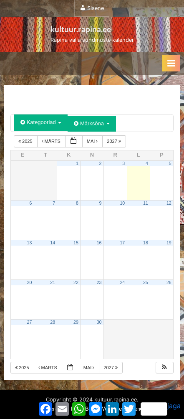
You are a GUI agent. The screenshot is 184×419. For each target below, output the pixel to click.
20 (29, 282)
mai (93, 141)
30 (99, 322)
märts (52, 141)
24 (122, 282)
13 (29, 242)
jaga (161, 408)
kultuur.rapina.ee (80, 29)
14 (52, 242)
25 (145, 282)
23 (99, 282)
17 (122, 242)
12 (168, 203)
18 (145, 242)
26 (168, 282)
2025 (26, 141)
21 (52, 282)
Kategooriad (40, 122)
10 (122, 203)
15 (75, 242)
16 (99, 242)
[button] (164, 367)
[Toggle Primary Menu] (171, 63)
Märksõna (91, 123)
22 (75, 282)
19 (168, 242)
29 (75, 322)
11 (145, 203)
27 (29, 322)
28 (52, 322)
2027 (114, 141)
